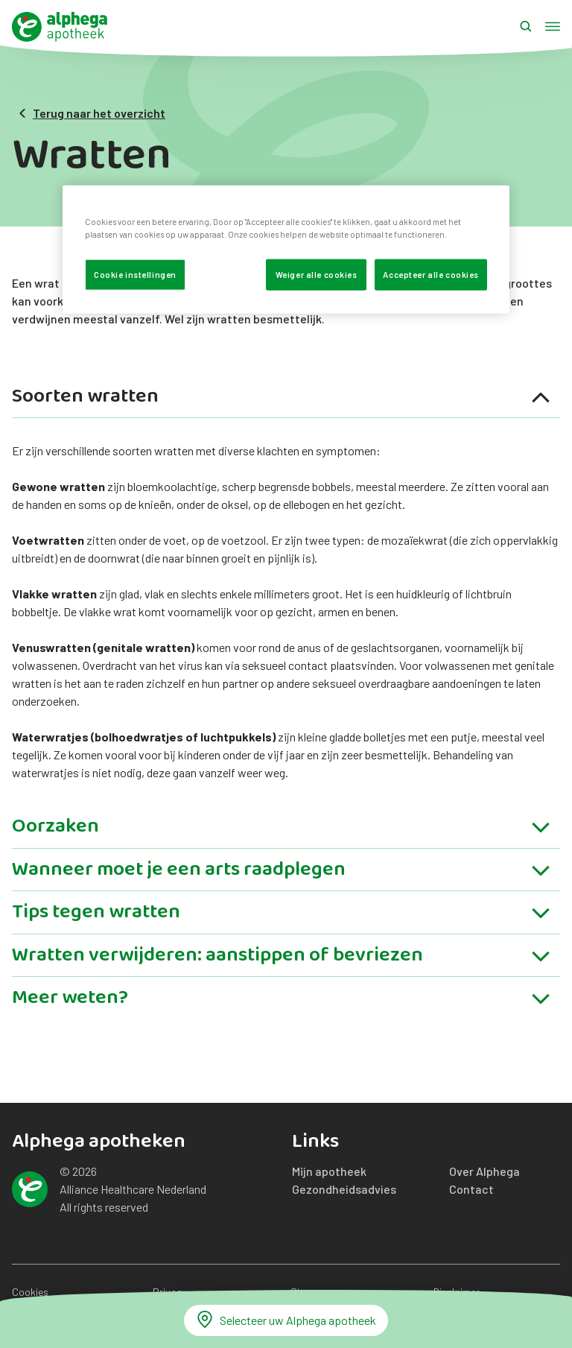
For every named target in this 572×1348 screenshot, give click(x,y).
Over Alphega (484, 1171)
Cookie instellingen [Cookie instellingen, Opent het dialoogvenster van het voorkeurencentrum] (135, 274)
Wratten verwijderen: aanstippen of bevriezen (282, 958)
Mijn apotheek (329, 1171)
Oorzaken (282, 829)
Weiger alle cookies (317, 274)
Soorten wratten (282, 399)
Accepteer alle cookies (431, 274)
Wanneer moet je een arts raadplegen (282, 872)
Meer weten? (282, 1000)
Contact (471, 1189)
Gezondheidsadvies (344, 1189)
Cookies (30, 1291)
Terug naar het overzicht (91, 113)
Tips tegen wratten (282, 914)
